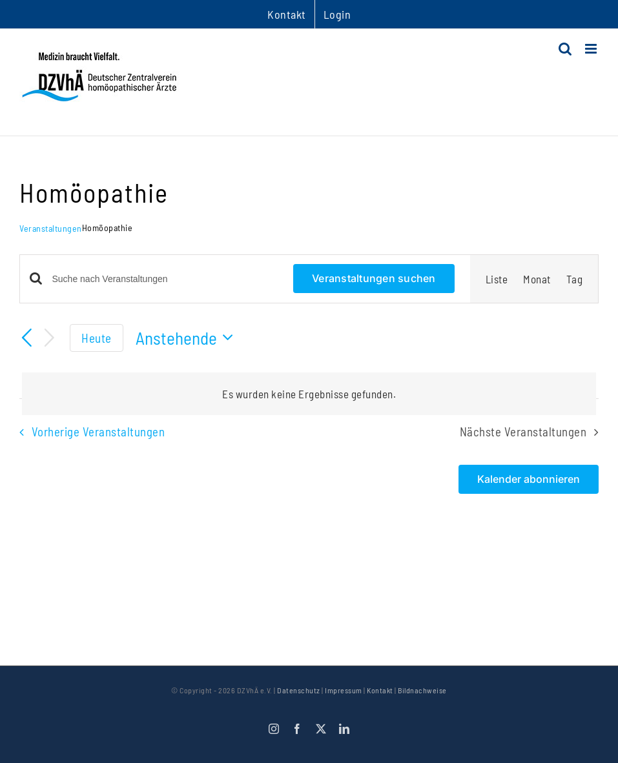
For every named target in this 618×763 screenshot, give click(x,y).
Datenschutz (298, 690)
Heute (96, 338)
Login (337, 14)
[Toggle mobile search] (565, 49)
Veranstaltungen (50, 228)
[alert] (309, 393)
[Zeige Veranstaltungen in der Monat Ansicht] (537, 279)
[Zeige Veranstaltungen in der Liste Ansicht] (497, 279)
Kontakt (380, 690)
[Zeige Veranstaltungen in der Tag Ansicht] (574, 279)
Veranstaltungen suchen (373, 278)
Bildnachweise (422, 690)
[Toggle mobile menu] (592, 49)
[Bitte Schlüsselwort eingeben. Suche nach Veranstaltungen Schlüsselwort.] (165, 279)
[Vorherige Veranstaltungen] (27, 338)
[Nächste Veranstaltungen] (49, 338)
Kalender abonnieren (528, 479)
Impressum (343, 690)
